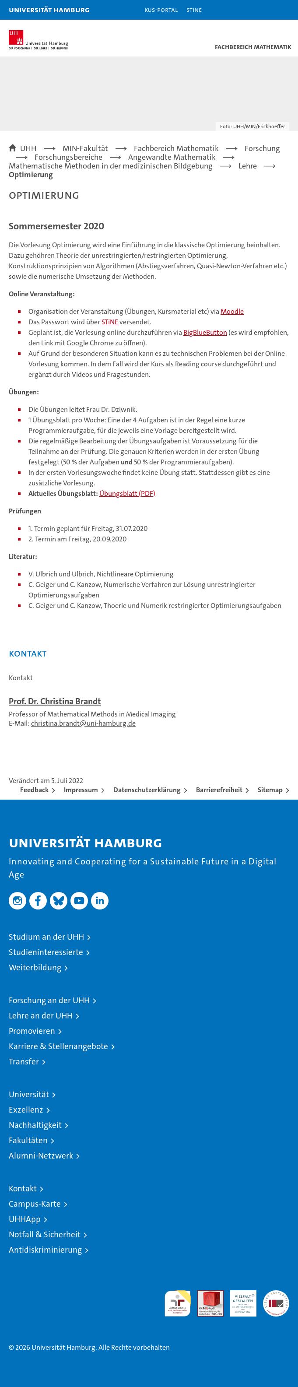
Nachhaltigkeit (35, 1125)
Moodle (232, 311)
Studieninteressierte (46, 952)
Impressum (81, 789)
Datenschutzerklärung (147, 789)
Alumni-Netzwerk (41, 1155)
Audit (205, 1294)
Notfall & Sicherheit (45, 1234)
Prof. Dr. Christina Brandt (55, 701)
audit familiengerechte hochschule (178, 1303)
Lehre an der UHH (41, 1015)
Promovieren (32, 1030)
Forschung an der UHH (49, 1000)
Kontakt (23, 1188)
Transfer (24, 1061)
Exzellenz (26, 1109)
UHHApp (25, 1219)
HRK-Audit (238, 1299)
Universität (29, 1094)
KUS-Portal (161, 9)
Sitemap (270, 789)
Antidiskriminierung (45, 1249)
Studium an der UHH (46, 936)
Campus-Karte (35, 1203)
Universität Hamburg (49, 9)
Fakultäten (28, 1140)
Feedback (34, 789)
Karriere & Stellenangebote (58, 1046)
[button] (264, 10)
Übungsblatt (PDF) (127, 493)
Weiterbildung (35, 967)
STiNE (110, 322)
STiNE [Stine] (194, 9)
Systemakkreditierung (276, 1294)
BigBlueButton (205, 332)
